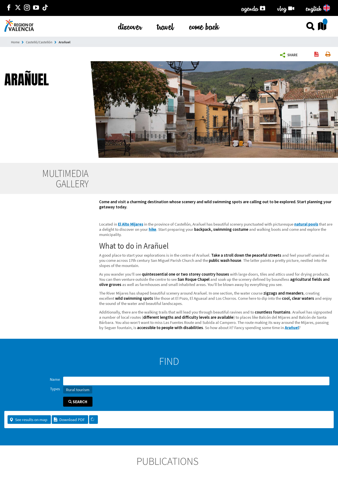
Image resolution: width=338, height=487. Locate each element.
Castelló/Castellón (39, 42)
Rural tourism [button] (77, 389)
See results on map (28, 419)
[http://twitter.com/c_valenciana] (18, 8)
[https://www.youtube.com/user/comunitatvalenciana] (36, 8)
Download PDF (69, 419)
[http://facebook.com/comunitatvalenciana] (9, 8)
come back (204, 25)
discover (130, 25)
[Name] (196, 381)
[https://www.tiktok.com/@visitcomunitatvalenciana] (45, 8)
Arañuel (64, 42)
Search (77, 401)
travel (165, 25)
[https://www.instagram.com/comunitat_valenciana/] (27, 8)
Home (15, 42)
